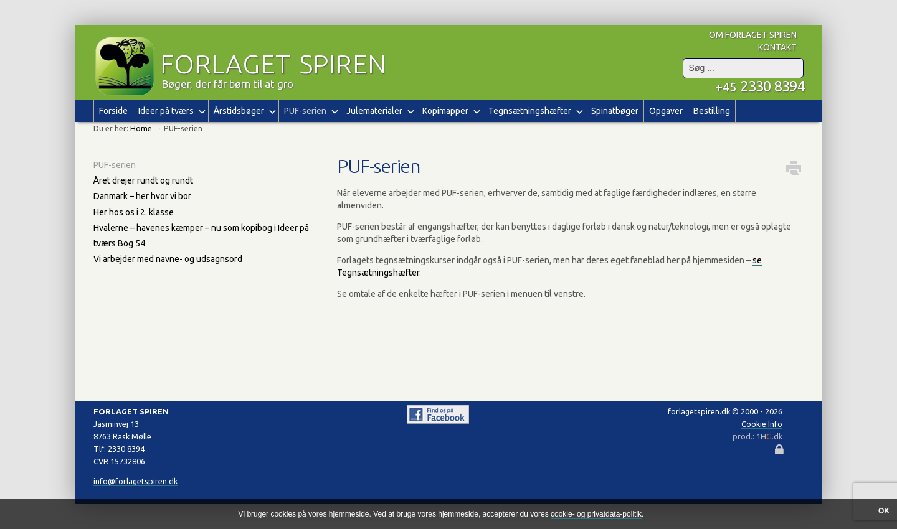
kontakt (777, 47)
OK (884, 511)
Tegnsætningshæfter (534, 110)
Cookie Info (761, 423)
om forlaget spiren (753, 35)
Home (141, 128)
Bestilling (711, 111)
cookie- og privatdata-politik (596, 514)
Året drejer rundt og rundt (143, 180)
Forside (113, 111)
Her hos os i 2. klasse (133, 212)
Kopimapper (450, 110)
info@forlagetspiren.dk (135, 481)
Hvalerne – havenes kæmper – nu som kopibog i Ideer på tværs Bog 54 (201, 235)
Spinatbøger (614, 111)
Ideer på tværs (170, 110)
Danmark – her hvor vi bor (142, 196)
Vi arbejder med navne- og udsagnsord (167, 259)
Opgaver (666, 111)
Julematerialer (379, 110)
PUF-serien (114, 165)
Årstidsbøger (243, 110)
